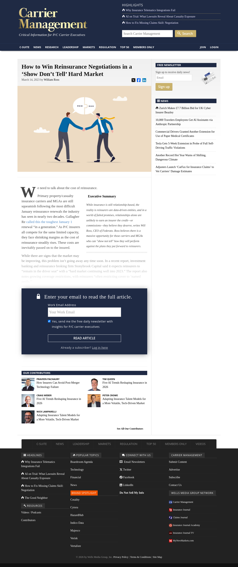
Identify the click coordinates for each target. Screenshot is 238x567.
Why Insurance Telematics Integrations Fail (148, 10)
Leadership (71, 47)
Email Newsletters (132, 461)
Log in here (100, 348)
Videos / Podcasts (31, 512)
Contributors (28, 520)
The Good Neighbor (34, 497)
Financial (75, 477)
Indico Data (77, 522)
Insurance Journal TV (181, 532)
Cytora (74, 507)
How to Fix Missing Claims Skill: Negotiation (150, 22)
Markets (89, 47)
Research (51, 47)
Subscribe (174, 477)
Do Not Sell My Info (132, 492)
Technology (77, 469)
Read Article (84, 338)
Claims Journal (178, 517)
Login (214, 47)
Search (185, 33)
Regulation (107, 47)
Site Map (157, 557)
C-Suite (24, 47)
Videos (201, 444)
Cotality (75, 499)
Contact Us (175, 485)
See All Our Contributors (130, 428)
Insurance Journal (179, 509)
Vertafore (75, 546)
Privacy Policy (120, 557)
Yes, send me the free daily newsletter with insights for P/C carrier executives (82, 324)
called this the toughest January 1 (49, 222)
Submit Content (178, 461)
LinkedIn (126, 485)
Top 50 (124, 47)
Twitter (125, 469)
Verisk (74, 538)
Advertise (174, 469)
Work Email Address (62, 305)
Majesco (75, 530)
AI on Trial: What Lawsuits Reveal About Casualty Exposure (158, 16)
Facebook (127, 477)
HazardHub (77, 515)
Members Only (143, 47)
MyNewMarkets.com (181, 540)
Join (203, 47)
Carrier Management (181, 502)
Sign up (164, 86)
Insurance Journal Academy (184, 525)
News (37, 47)
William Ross (51, 79)
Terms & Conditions (140, 557)
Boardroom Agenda (81, 461)
